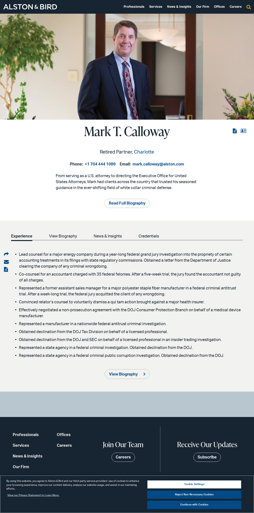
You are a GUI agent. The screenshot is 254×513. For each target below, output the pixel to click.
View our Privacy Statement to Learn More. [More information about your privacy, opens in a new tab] (33, 495)
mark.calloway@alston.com (158, 164)
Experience (21, 236)
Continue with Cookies (194, 504)
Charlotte (144, 152)
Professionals (134, 6)
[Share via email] (6, 262)
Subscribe (207, 457)
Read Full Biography (127, 203)
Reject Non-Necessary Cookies (194, 494)
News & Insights (179, 6)
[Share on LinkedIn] (6, 254)
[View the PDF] (235, 131)
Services (155, 6)
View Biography (63, 236)
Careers (236, 6)
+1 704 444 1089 (100, 164)
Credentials (149, 236)
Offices (219, 6)
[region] (127, 494)
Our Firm (202, 6)
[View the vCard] (243, 131)
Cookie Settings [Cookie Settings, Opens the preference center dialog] (194, 484)
